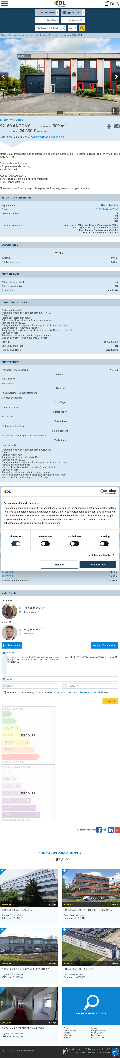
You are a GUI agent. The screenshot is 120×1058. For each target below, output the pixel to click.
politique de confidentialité (90, 692)
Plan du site (80, 1052)
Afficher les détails (99, 555)
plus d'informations (107, 645)
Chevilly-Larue (97, 1033)
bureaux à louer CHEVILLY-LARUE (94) (23, 1028)
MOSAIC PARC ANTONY (105, 209)
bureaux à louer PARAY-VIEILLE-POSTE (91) (26, 969)
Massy (67, 1033)
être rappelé (14, 645)
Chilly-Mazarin (97, 1037)
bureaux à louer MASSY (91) (18, 910)
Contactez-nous (102, 1052)
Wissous (68, 1035)
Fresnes (67, 1028)
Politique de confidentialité (98, 1049)
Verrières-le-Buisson (73, 1030)
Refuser (59, 564)
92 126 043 (8, 572)
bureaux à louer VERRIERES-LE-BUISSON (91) (89, 910)
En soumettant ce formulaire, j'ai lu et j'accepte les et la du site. (58, 692)
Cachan (94, 1028)
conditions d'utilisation (62, 692)
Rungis (67, 1037)
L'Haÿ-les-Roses (98, 1030)
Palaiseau (95, 1035)
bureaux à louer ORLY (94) (79, 969)
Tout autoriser (98, 564)
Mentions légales (76, 1049)
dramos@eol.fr (31, 612)
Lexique (90, 1052)
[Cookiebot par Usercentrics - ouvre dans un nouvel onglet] (102, 491)
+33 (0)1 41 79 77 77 (34, 608)
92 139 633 (8, 576)
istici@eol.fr (29, 633)
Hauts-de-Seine (109, 205)
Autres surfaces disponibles (47, 136)
